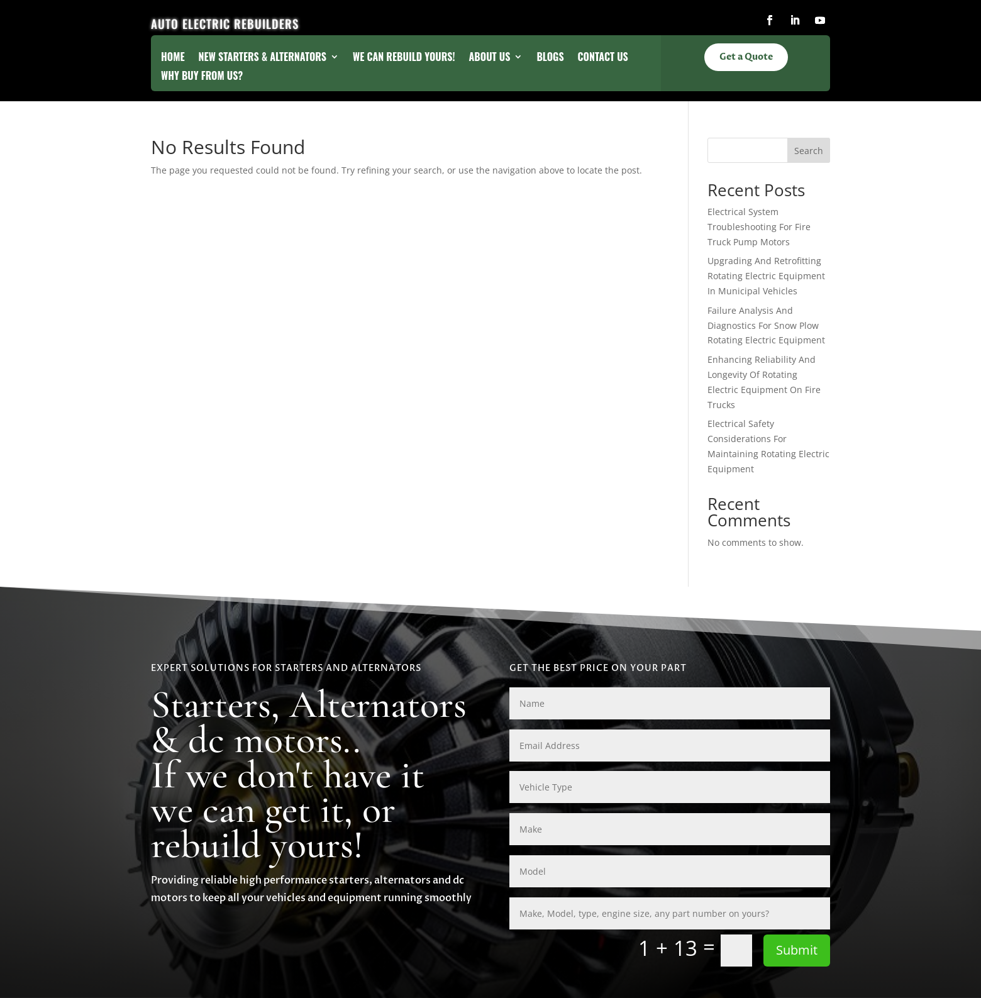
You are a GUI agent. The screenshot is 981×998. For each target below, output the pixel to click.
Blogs (549, 58)
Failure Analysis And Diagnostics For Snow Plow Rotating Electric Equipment (766, 325)
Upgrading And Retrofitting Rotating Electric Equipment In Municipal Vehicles (766, 276)
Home (173, 58)
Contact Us (603, 58)
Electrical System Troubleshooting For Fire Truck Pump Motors (759, 227)
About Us (490, 58)
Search (808, 151)
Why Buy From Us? (202, 77)
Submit (797, 949)
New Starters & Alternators (262, 58)
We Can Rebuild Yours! (404, 58)
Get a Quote (746, 58)
